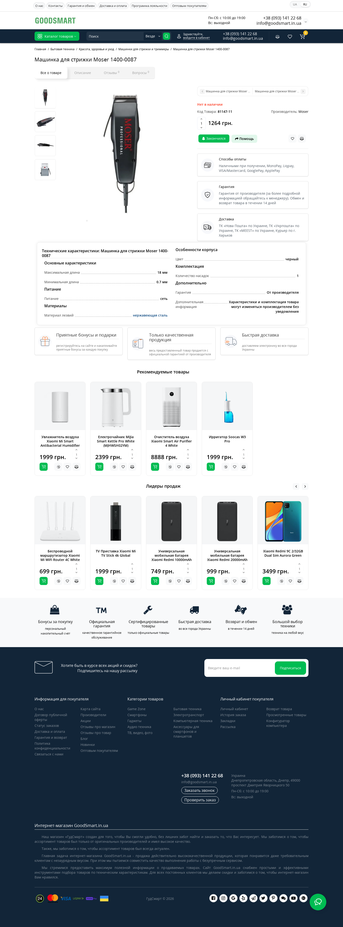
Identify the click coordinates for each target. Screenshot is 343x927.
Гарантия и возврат (51, 737)
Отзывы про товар (96, 732)
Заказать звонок (199, 790)
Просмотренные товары (286, 715)
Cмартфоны (137, 715)
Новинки (88, 744)
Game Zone (136, 709)
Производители (93, 715)
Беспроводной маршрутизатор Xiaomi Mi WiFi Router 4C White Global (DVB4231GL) (60, 557)
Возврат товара (279, 709)
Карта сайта (91, 709)
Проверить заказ (200, 800)
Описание (82, 72)
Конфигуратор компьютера (278, 723)
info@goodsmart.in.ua (279, 23)
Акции (86, 721)
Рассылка (228, 726)
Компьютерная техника (192, 721)
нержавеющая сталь (150, 315)
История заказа (233, 715)
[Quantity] (201, 123)
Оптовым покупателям (189, 6)
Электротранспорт (188, 715)
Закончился (214, 138)
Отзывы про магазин (98, 726)
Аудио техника (139, 726)
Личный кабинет (234, 709)
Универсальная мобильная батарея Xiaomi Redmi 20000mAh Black (227, 557)
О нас (39, 6)
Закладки (227, 721)
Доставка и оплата (113, 6)
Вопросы (140, 72)
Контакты (55, 6)
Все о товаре (50, 72)
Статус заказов (47, 725)
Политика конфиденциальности (52, 745)
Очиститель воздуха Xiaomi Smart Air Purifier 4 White (171, 441)
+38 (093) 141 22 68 (282, 18)
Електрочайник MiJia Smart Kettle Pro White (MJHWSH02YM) (116, 441)
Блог (84, 738)
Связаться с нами (49, 754)
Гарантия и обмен (81, 6)
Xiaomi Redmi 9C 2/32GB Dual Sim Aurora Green (283, 553)
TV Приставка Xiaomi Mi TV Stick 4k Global (116, 553)
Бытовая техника (187, 709)
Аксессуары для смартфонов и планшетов (186, 731)
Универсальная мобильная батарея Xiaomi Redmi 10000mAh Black (171, 557)
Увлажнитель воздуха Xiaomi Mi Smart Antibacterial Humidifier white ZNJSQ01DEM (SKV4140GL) (60, 445)
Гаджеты (134, 721)
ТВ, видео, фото (139, 732)
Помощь (244, 138)
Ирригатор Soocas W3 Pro (227, 439)
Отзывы (111, 72)
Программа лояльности (149, 6)
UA (295, 4)
